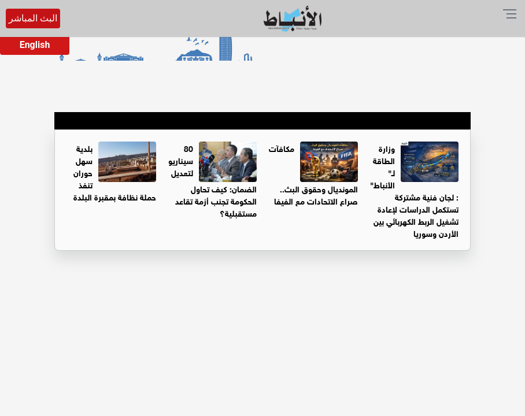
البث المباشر (33, 18)
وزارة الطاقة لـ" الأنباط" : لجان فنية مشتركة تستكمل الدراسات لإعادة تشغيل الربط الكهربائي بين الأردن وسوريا (414, 190)
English (35, 44)
